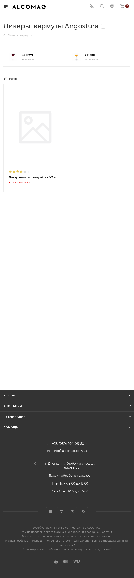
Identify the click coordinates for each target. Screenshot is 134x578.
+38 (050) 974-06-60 (68, 443)
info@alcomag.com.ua (70, 451)
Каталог (10, 395)
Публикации (14, 416)
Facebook (50, 511)
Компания (12, 406)
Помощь (10, 427)
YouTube (72, 511)
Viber (83, 511)
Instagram (61, 511)
